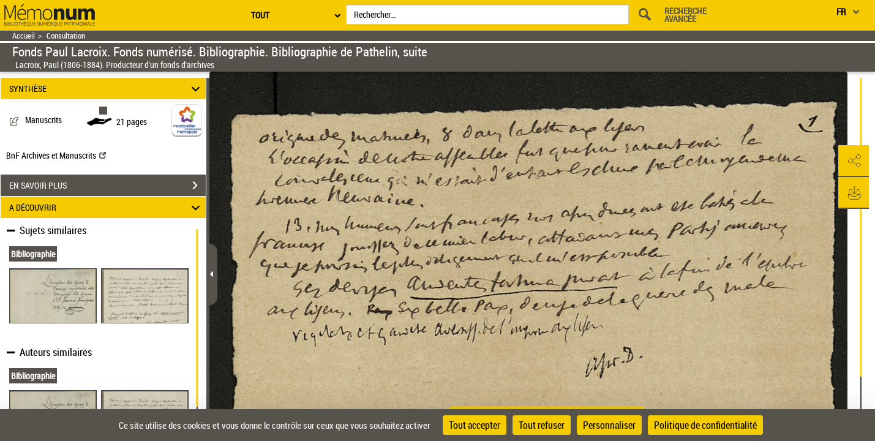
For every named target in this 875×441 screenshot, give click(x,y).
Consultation (66, 36)
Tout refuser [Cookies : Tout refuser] (542, 425)
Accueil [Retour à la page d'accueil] (23, 36)
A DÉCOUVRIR (106, 207)
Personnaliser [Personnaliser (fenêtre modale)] (609, 425)
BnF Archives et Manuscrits (56, 155)
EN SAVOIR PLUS (107, 185)
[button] (853, 161)
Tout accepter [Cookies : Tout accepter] (474, 425)
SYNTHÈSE (106, 88)
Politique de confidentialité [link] (705, 425)
